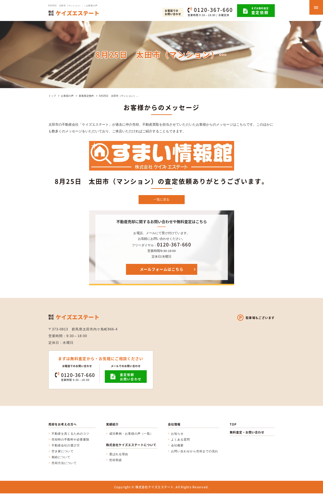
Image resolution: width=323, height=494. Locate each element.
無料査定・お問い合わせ (247, 433)
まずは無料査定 (260, 11)
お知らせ (177, 434)
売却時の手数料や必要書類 (71, 440)
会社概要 (177, 446)
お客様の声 (67, 95)
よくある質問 (180, 440)
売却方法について (64, 463)
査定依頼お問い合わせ (131, 377)
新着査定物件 (86, 95)
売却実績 (115, 460)
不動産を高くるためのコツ (71, 434)
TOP (233, 425)
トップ (52, 95)
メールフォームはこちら (161, 270)
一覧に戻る (161, 200)
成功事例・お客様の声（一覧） (131, 434)
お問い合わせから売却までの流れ (194, 452)
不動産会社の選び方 (66, 446)
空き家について (63, 452)
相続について (61, 457)
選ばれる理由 (118, 454)
